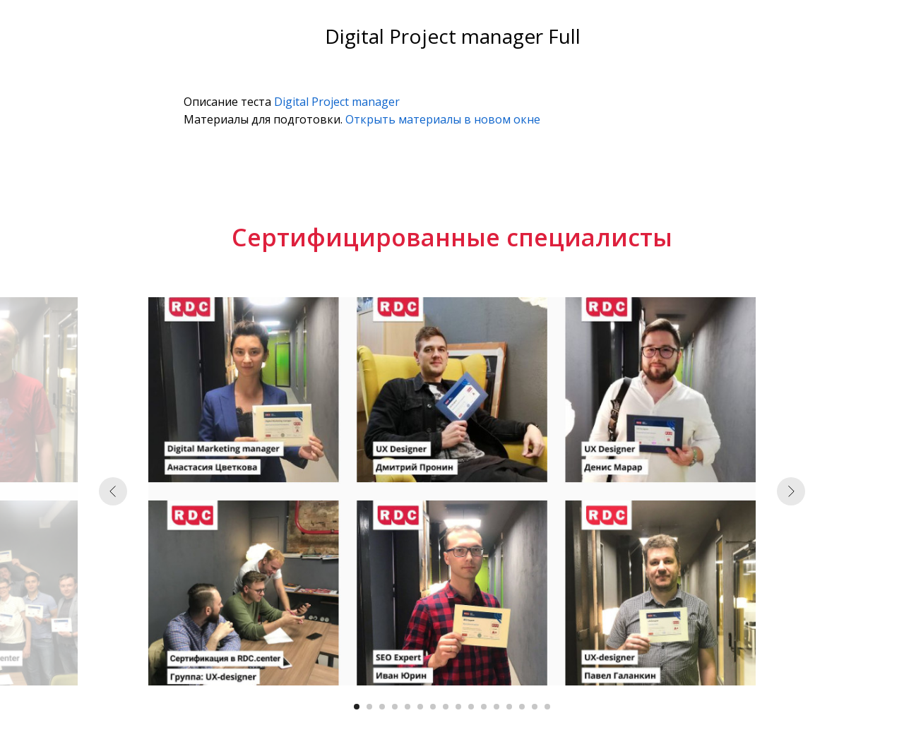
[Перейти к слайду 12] (496, 706)
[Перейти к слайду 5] (407, 706)
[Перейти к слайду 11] (484, 706)
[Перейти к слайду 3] (382, 706)
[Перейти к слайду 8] (445, 706)
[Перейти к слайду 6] (420, 706)
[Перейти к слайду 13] (509, 706)
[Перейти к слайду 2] (369, 706)
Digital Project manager (337, 101)
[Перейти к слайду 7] (433, 706)
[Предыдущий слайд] (113, 491)
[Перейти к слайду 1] (356, 706)
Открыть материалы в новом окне (442, 119)
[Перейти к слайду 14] (522, 706)
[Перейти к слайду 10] (471, 706)
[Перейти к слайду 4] (395, 706)
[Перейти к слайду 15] (534, 706)
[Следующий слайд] (791, 491)
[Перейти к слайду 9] (458, 706)
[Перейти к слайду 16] (547, 706)
